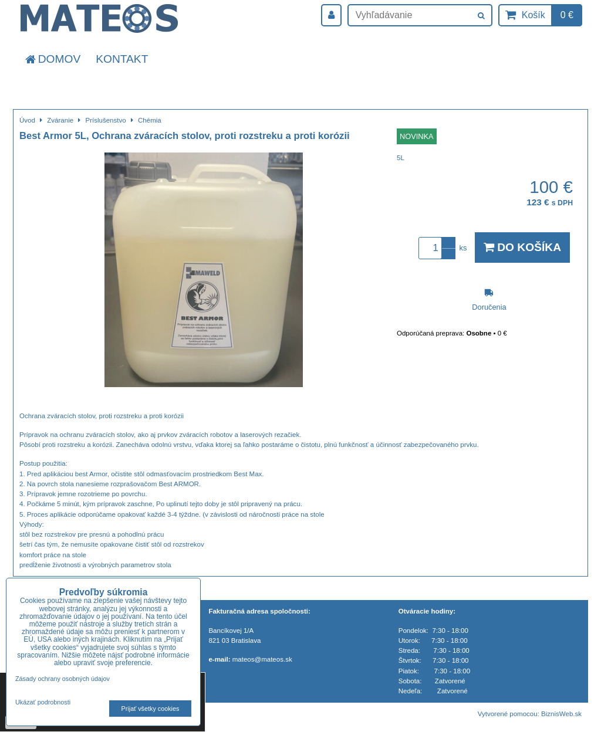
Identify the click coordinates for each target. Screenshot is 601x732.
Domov (51, 59)
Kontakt (122, 59)
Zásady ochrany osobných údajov (62, 678)
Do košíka (522, 247)
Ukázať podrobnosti (42, 702)
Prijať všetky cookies (150, 708)
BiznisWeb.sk (561, 713)
